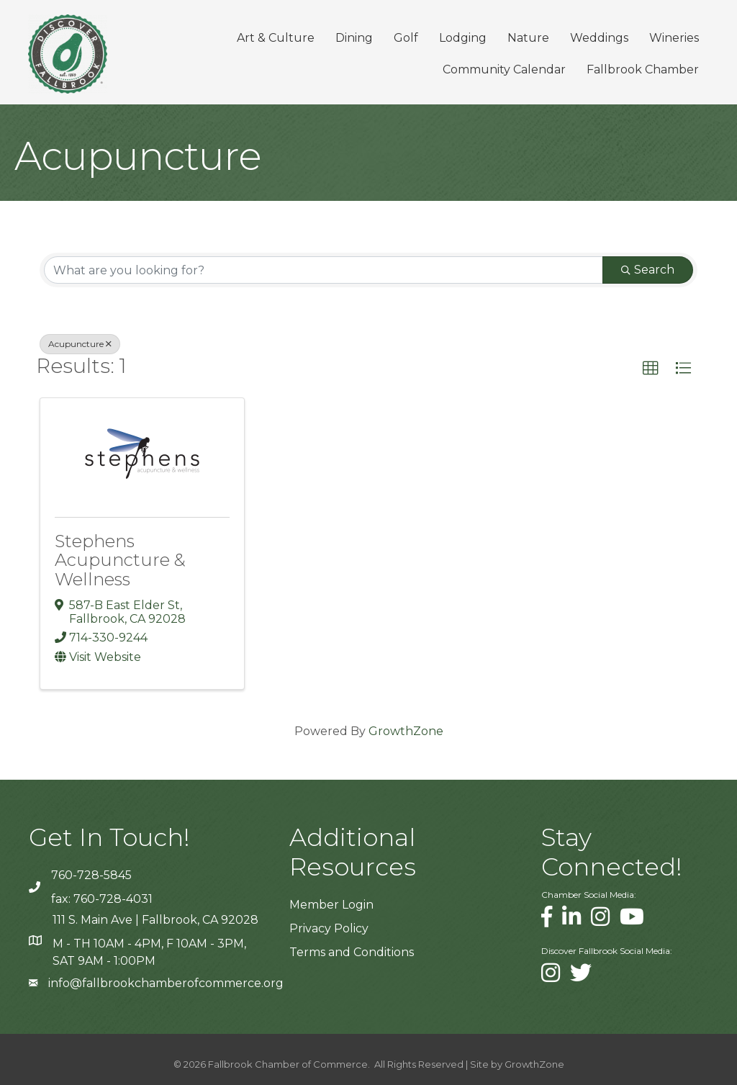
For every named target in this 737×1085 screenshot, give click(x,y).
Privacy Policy (328, 928)
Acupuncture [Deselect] (80, 343)
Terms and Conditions (351, 952)
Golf (405, 38)
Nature (527, 38)
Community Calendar (503, 69)
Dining (353, 38)
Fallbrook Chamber (642, 69)
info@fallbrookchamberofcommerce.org (166, 983)
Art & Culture (275, 38)
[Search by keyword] (323, 270)
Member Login (331, 904)
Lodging (462, 38)
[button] (650, 368)
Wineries (673, 38)
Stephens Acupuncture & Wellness (120, 560)
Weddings (598, 38)
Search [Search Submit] (647, 269)
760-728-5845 (91, 874)
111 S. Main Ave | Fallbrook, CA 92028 (155, 920)
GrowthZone (405, 730)
